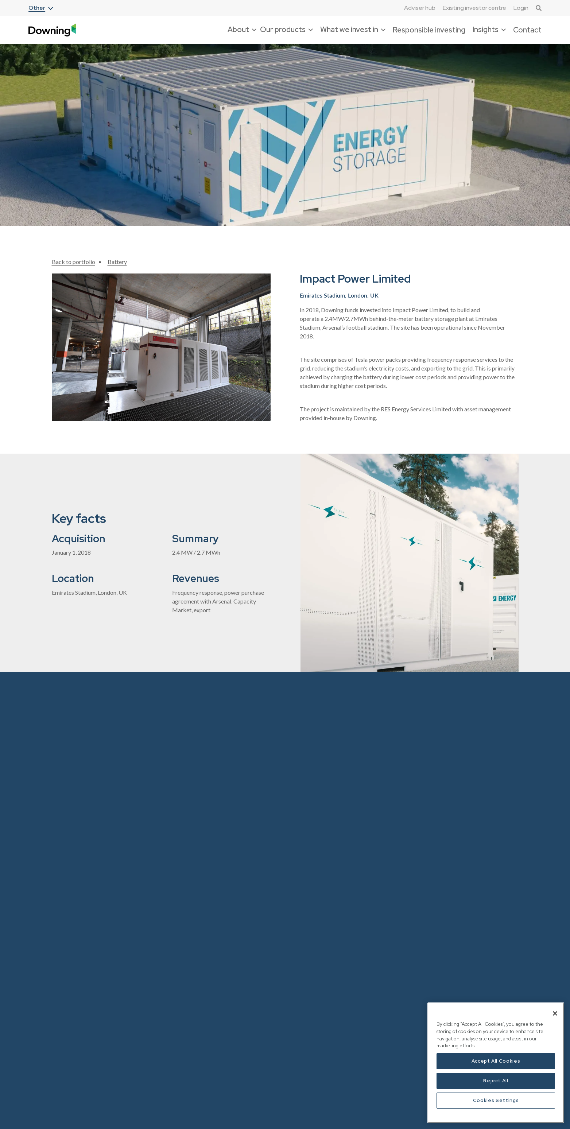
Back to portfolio (73, 261)
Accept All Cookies (496, 1061)
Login (520, 8)
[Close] (555, 1013)
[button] (40, 8)
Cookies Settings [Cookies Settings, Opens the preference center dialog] (496, 1100)
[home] (52, 30)
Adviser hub (419, 8)
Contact (527, 30)
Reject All (495, 1081)
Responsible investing (429, 30)
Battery (117, 261)
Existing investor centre (474, 8)
